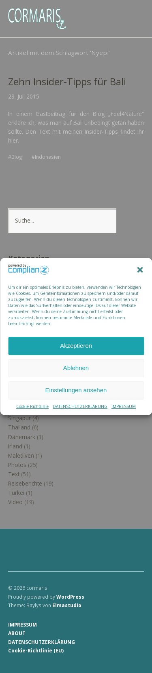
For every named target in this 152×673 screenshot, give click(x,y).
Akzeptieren (76, 345)
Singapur (19, 418)
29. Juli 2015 (23, 96)
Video (15, 502)
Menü (134, 12)
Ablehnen (76, 367)
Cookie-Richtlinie (32, 406)
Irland (15, 446)
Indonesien (48, 157)
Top (135, 650)
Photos (17, 465)
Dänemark (21, 437)
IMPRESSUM (123, 406)
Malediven (21, 455)
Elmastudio (66, 605)
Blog (16, 157)
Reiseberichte (25, 483)
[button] (140, 270)
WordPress (70, 596)
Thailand (19, 427)
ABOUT (17, 633)
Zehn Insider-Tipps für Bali (67, 81)
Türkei (16, 492)
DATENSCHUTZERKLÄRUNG (80, 406)
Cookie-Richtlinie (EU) (36, 650)
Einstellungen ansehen (76, 390)
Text (13, 474)
